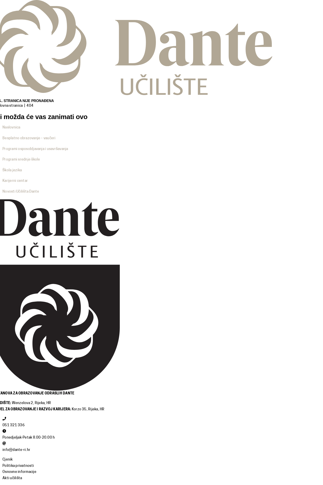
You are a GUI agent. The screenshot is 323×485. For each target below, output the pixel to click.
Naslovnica (11, 127)
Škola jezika (12, 170)
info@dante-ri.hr (16, 450)
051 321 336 (13, 425)
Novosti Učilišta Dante (20, 192)
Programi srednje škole (21, 159)
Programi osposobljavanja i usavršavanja (35, 149)
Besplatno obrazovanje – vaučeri (28, 138)
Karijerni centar (15, 181)
